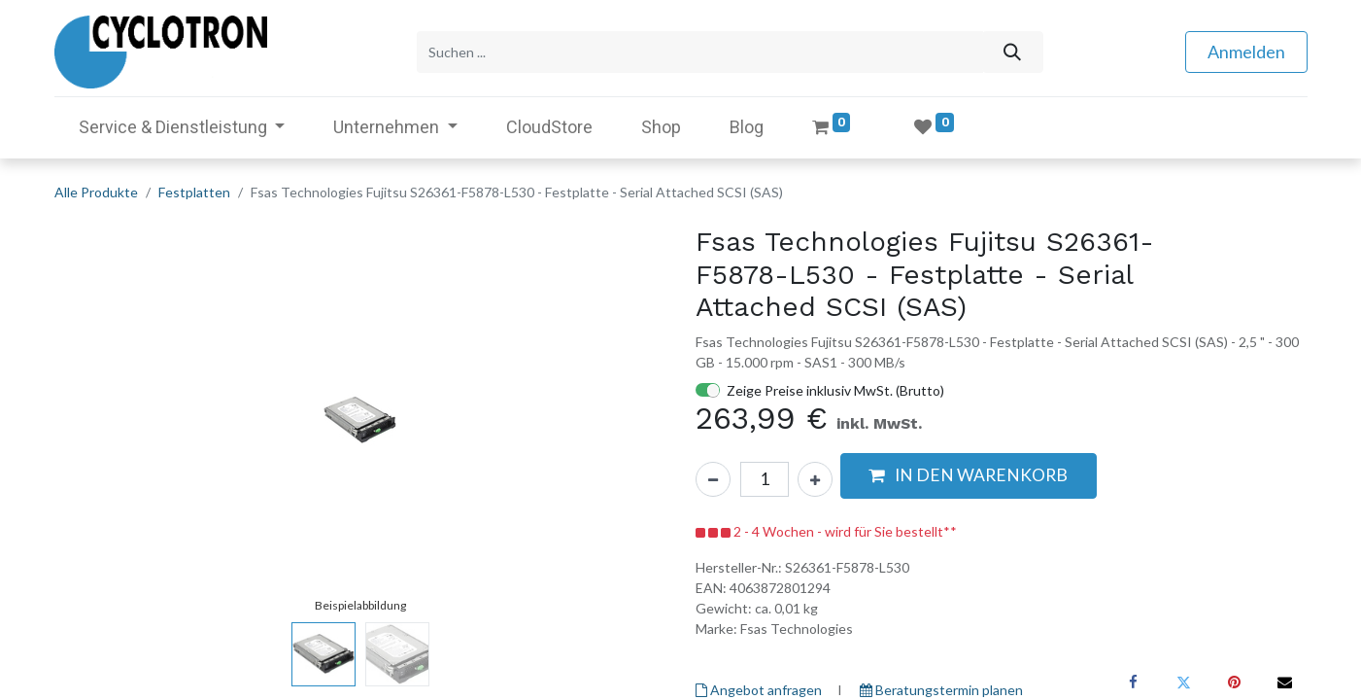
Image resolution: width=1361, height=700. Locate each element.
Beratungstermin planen (941, 690)
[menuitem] (549, 127)
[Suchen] (1012, 52)
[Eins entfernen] (713, 479)
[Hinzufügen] (815, 479)
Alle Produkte (96, 192)
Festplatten (194, 192)
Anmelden (1246, 51)
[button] (969, 476)
